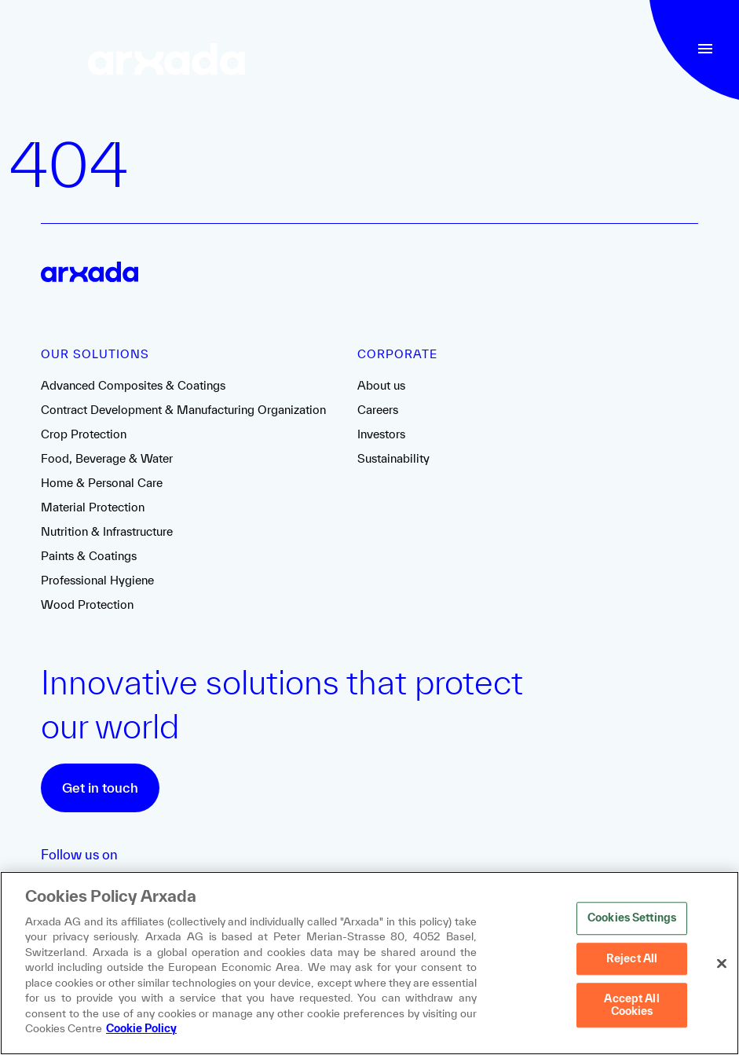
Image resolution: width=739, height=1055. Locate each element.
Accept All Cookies (631, 1005)
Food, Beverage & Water (107, 458)
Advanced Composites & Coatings (133, 385)
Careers (377, 409)
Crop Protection (83, 434)
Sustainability (393, 458)
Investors (381, 434)
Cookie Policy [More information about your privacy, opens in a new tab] (141, 1029)
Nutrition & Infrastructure (107, 531)
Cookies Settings (631, 917)
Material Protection (93, 507)
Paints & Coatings (89, 555)
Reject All (631, 958)
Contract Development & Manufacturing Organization (183, 409)
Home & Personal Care (102, 482)
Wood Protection (87, 604)
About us (381, 385)
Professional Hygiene (97, 580)
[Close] (721, 964)
